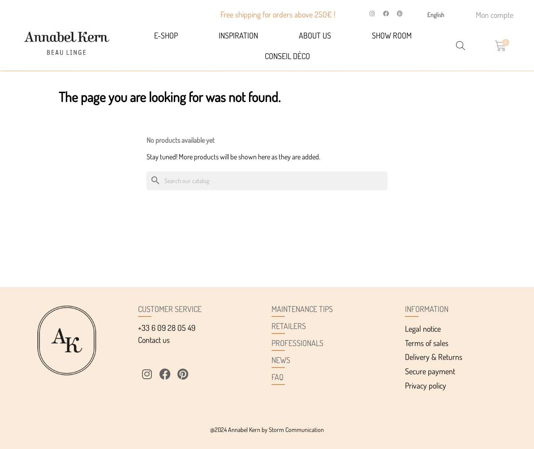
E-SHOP (166, 35)
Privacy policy (425, 385)
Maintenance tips (302, 309)
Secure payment (430, 371)
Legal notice (423, 329)
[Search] (267, 181)
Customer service (170, 309)
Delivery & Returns (433, 357)
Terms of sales (426, 343)
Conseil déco (287, 56)
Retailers (288, 326)
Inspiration (238, 35)
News (280, 360)
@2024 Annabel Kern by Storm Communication (267, 429)
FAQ (277, 377)
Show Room (392, 35)
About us (315, 35)
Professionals (297, 343)
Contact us (154, 340)
